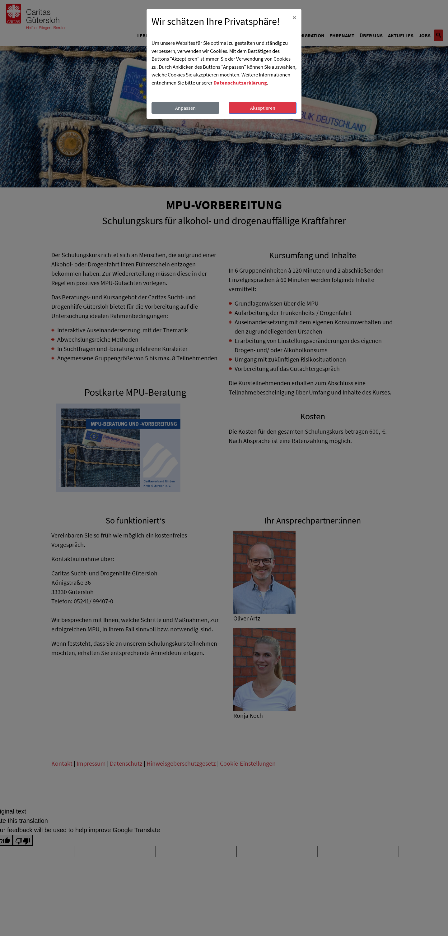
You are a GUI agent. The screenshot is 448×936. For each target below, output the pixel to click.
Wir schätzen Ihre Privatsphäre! (216, 21)
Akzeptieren (262, 108)
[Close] (294, 17)
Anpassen (185, 108)
